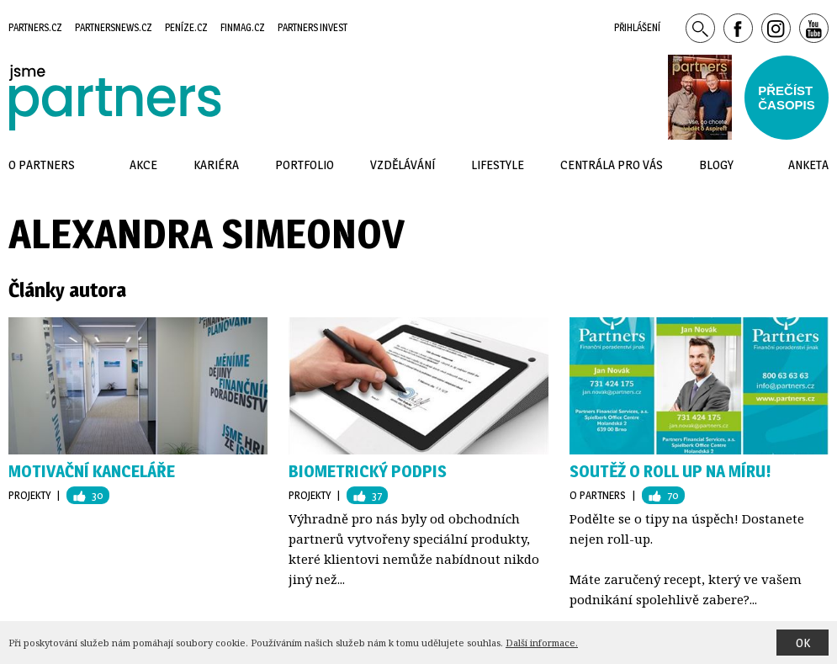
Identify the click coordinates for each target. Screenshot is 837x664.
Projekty (29, 495)
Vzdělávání (402, 165)
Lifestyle (497, 165)
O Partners (597, 495)
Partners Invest (312, 27)
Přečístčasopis (786, 97)
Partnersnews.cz (113, 27)
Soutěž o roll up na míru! (670, 471)
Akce (143, 165)
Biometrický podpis (368, 471)
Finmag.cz (242, 27)
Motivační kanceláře (91, 471)
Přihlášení (637, 27)
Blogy (716, 165)
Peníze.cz (186, 27)
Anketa (808, 165)
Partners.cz (35, 27)
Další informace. (542, 642)
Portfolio (304, 165)
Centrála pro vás (611, 165)
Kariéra (216, 165)
